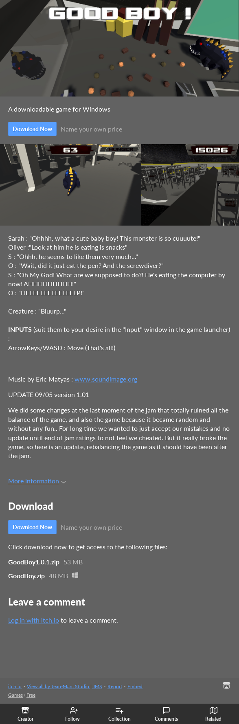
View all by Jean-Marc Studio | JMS (64, 686)
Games (15, 695)
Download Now (32, 128)
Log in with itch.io (33, 620)
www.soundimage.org (106, 379)
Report (114, 686)
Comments (166, 714)
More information (37, 481)
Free (30, 695)
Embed (135, 686)
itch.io (15, 686)
